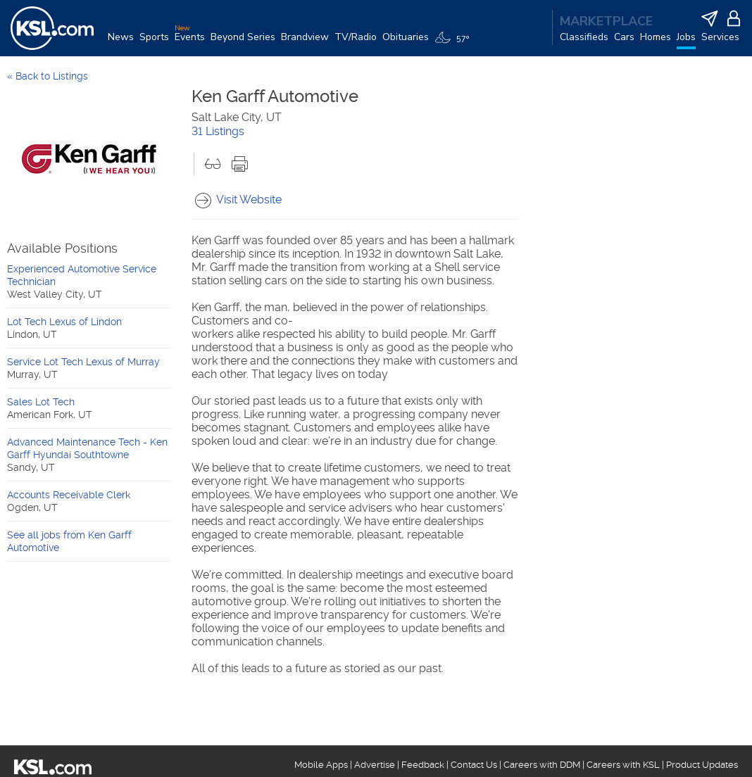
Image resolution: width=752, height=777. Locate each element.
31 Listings (218, 131)
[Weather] (454, 43)
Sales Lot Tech (41, 402)
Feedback (422, 764)
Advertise (374, 764)
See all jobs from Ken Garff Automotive (69, 541)
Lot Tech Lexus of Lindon (64, 321)
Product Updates (702, 764)
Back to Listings (51, 76)
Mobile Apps (321, 764)
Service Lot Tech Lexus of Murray (83, 361)
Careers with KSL (623, 764)
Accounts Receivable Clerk (68, 494)
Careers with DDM (541, 764)
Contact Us (474, 764)
